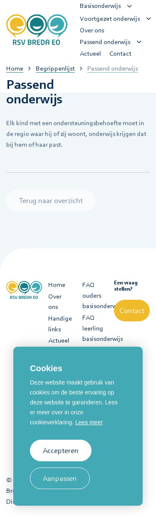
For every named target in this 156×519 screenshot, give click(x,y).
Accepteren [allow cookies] (61, 450)
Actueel (58, 340)
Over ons (55, 302)
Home (56, 285)
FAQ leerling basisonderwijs (95, 328)
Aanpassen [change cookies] (60, 478)
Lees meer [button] (89, 422)
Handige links (60, 324)
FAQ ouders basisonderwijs (95, 295)
